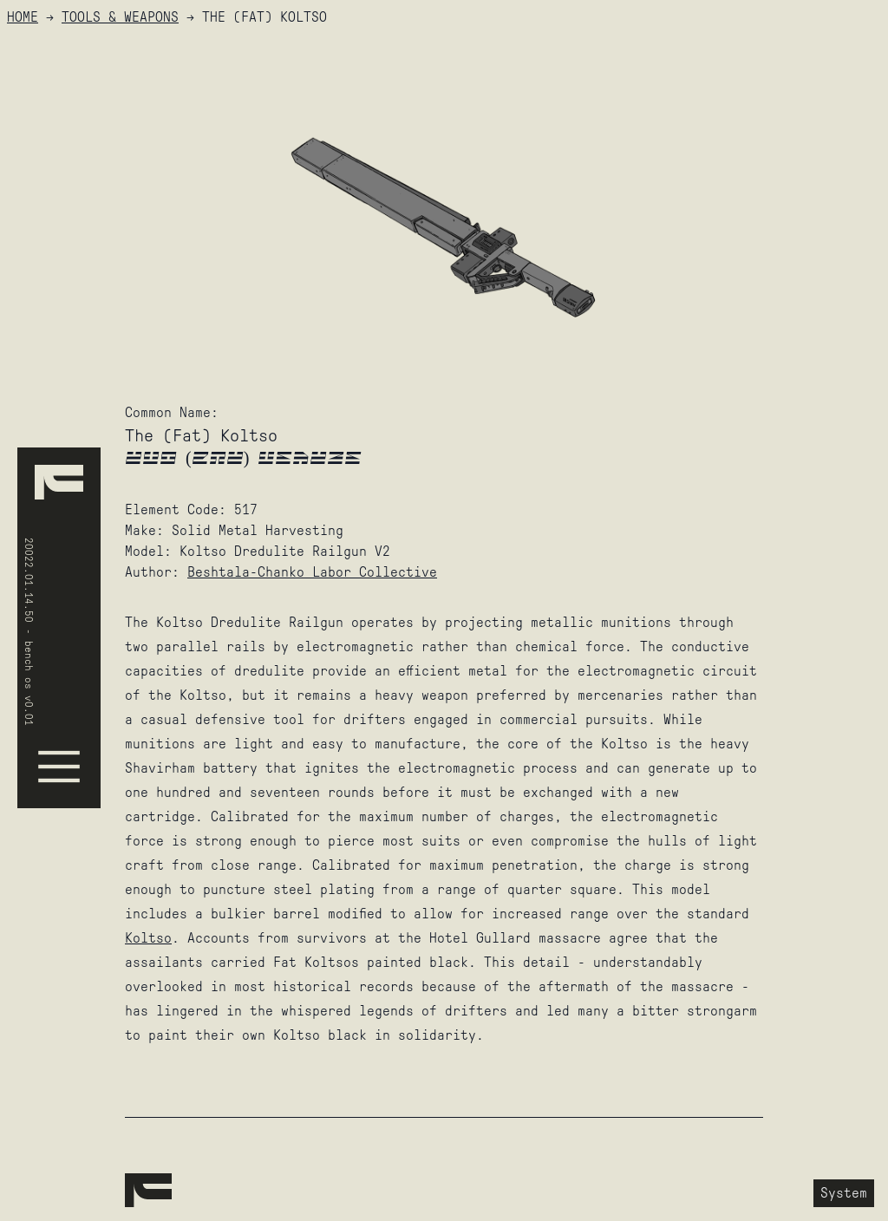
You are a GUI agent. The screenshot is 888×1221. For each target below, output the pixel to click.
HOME (22, 17)
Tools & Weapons (120, 17)
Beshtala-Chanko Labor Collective (312, 572)
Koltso (148, 937)
